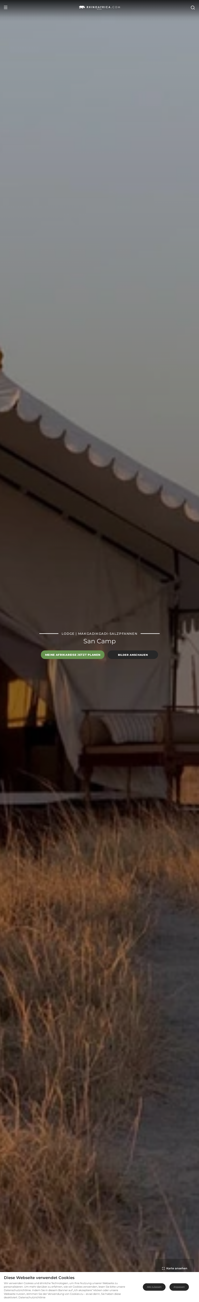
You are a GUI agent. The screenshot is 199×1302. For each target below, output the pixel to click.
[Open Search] (192, 7)
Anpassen (179, 1286)
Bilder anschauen (133, 654)
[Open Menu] (5, 7)
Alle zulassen (154, 1286)
